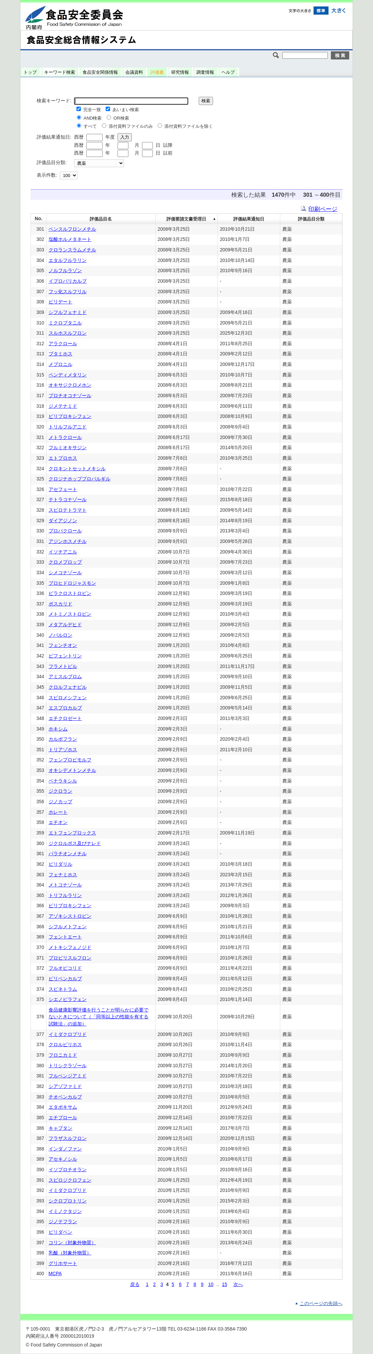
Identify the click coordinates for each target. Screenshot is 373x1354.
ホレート (58, 812)
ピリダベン (60, 1232)
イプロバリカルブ (68, 281)
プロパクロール (65, 530)
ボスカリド (60, 603)
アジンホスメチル (68, 541)
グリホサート (63, 1263)
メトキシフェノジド (70, 947)
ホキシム (58, 729)
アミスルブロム (65, 676)
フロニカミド (63, 1055)
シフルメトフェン (68, 926)
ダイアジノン (63, 520)
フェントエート (65, 936)
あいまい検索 (125, 109)
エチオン (58, 822)
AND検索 (93, 118)
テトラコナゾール (68, 499)
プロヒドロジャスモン (72, 583)
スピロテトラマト (68, 510)
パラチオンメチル (68, 853)
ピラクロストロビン (70, 593)
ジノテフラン (63, 1221)
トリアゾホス (63, 749)
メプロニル (60, 364)
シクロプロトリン (68, 1200)
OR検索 (121, 118)
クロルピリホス (65, 1044)
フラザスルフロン (68, 1138)
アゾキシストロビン (70, 916)
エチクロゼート (65, 718)
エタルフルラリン (68, 260)
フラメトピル (63, 666)
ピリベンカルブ (65, 978)
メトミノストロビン (70, 614)
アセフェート (63, 489)
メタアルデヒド (65, 624)
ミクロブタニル (65, 323)
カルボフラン (63, 739)
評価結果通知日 (248, 219)
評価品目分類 (311, 219)
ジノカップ (60, 801)
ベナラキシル (63, 781)
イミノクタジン (65, 1211)
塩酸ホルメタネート (70, 239)
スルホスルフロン (68, 333)
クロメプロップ (65, 562)
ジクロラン (60, 791)
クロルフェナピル (68, 687)
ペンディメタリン (68, 374)
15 (224, 1284)
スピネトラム (63, 989)
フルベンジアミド (68, 1075)
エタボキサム (63, 1107)
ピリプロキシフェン (70, 416)
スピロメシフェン (68, 697)
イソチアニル (63, 552)
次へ (238, 1284)
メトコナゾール (65, 884)
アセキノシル (63, 1159)
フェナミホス (63, 874)
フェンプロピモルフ (70, 759)
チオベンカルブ (65, 1097)
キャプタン (60, 1128)
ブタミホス (60, 353)
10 (210, 1284)
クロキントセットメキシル (77, 468)
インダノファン (65, 1148)
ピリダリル (60, 864)
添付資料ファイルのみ (131, 126)
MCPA (55, 1273)
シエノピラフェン (68, 999)
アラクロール (63, 343)
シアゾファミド (65, 1086)
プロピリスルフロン (70, 958)
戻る (135, 1284)
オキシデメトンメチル (72, 770)
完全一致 (92, 109)
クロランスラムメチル (72, 249)
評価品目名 (101, 219)
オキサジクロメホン (70, 385)
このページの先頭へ (321, 1303)
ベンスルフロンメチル (72, 229)
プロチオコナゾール (70, 395)
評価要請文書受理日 (186, 219)
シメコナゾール (65, 572)
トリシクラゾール (68, 1065)
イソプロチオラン (68, 1169)
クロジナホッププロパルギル (79, 478)
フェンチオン (63, 645)
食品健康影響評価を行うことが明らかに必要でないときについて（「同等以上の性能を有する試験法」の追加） (98, 1016)
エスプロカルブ (65, 707)
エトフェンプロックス (72, 833)
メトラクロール (65, 437)
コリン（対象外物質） (72, 1242)
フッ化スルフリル (68, 291)
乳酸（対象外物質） (70, 1252)
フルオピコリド (65, 968)
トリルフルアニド (68, 426)
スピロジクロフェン (70, 1180)
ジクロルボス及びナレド (75, 843)
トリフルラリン (65, 895)
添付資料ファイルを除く (188, 126)
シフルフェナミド (68, 312)
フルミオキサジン (68, 447)
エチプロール (63, 1117)
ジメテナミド (63, 406)
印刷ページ (322, 209)
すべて (90, 126)
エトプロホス (63, 458)
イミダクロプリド (68, 1034)
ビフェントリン (65, 655)
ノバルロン (60, 635)
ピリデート (60, 301)
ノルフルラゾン (65, 270)
